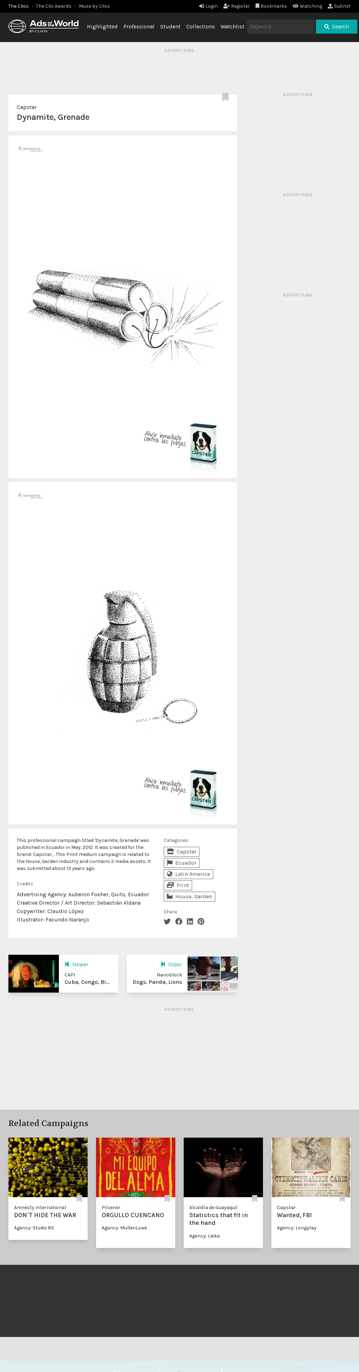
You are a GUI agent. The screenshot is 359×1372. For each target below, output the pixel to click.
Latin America (188, 874)
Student (170, 26)
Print (178, 885)
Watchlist (232, 26)
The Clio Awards (54, 6)
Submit (339, 6)
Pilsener (111, 1207)
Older (171, 964)
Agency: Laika (204, 1236)
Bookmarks (271, 6)
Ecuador (181, 862)
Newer (76, 964)
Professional (139, 26)
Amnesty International (40, 1207)
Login (208, 6)
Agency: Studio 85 (34, 1228)
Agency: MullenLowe (124, 1228)
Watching (307, 6)
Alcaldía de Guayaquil (213, 1207)
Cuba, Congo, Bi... (87, 982)
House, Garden (189, 896)
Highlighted (102, 26)
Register (236, 6)
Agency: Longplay (297, 1228)
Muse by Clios (94, 6)
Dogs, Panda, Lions (157, 982)
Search (336, 26)
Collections (200, 26)
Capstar (26, 107)
